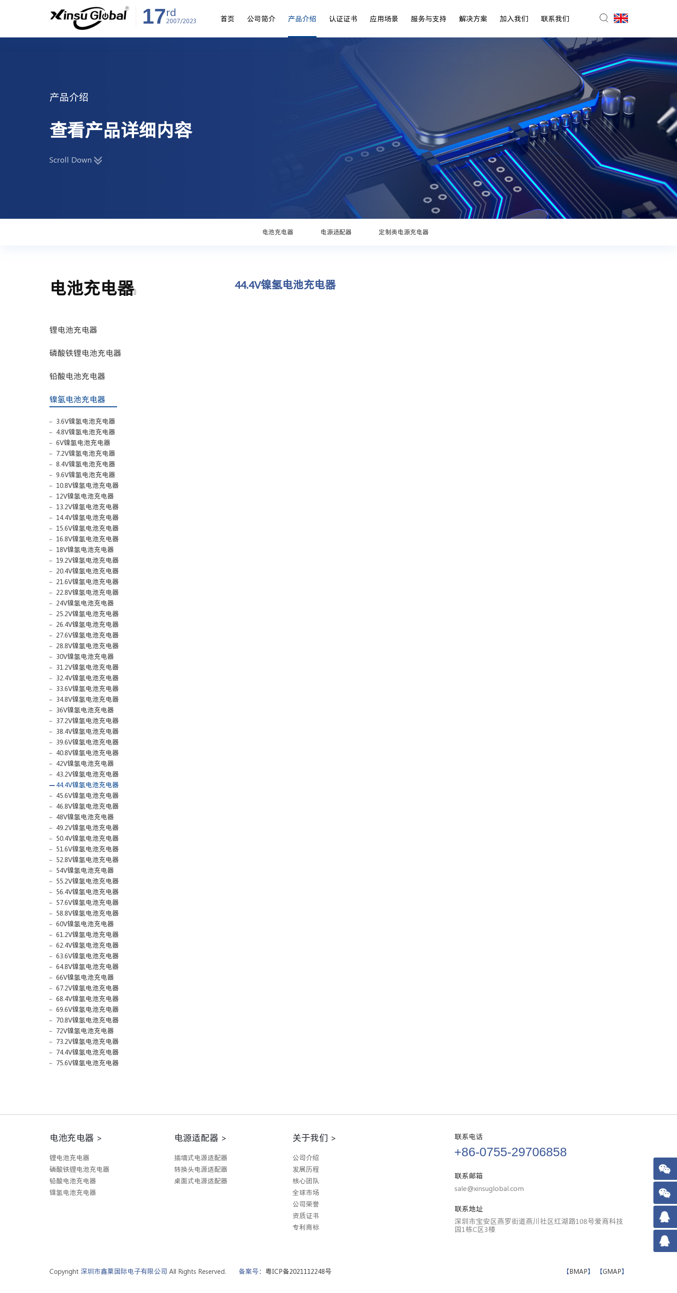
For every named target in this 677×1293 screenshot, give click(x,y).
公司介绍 (305, 1157)
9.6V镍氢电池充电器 (85, 474)
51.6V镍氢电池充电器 (87, 849)
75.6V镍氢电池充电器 (87, 1063)
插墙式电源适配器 (200, 1157)
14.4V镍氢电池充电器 (87, 517)
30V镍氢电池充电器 (85, 656)
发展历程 (305, 1169)
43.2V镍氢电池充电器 (87, 774)
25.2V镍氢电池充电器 (87, 613)
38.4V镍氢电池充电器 (87, 731)
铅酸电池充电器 (81, 376)
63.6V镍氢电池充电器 (87, 956)
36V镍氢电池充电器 (85, 710)
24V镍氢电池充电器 (85, 603)
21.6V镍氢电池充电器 (87, 581)
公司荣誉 (305, 1204)
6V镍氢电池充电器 (83, 442)
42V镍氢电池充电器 (85, 763)
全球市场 (305, 1192)
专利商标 (305, 1227)
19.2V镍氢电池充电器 (87, 560)
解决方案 (473, 18)
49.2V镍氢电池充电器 (87, 827)
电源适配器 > (200, 1137)
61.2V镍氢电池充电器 (87, 934)
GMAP (612, 1271)
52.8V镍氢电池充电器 (87, 859)
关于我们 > (314, 1137)
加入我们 (514, 18)
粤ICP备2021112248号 (298, 1271)
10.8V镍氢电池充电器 (87, 485)
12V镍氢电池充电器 (85, 496)
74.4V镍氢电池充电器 (87, 1052)
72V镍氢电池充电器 (85, 1030)
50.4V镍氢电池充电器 (87, 838)
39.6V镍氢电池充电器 (87, 742)
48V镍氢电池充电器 (85, 817)
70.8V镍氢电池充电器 (87, 1020)
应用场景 (384, 18)
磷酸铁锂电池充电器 (89, 353)
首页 (227, 18)
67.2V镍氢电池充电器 (87, 988)
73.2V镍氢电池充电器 (87, 1041)
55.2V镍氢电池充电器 (87, 881)
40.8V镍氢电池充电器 (87, 752)
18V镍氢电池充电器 (85, 549)
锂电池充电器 (77, 330)
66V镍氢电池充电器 (85, 977)
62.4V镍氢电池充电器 (87, 945)
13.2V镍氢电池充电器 (87, 506)
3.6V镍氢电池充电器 (85, 421)
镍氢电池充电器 (83, 399)
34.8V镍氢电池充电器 (87, 699)
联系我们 (555, 18)
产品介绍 (302, 18)
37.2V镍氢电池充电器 (87, 720)
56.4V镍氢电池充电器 (87, 891)
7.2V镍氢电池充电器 (85, 453)
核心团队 (305, 1181)
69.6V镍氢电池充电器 (87, 1009)
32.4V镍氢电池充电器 (87, 678)
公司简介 (261, 18)
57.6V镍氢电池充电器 (87, 902)
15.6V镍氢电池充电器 (87, 528)
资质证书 (305, 1215)
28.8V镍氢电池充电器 (87, 645)
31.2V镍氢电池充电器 (87, 667)
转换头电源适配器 (200, 1169)
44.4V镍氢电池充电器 (87, 785)
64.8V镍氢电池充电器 (87, 966)
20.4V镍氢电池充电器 (87, 571)
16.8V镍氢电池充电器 (87, 539)
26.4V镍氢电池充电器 (87, 624)
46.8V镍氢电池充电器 (87, 806)
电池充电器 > (75, 1137)
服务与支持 (428, 18)
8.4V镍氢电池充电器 (85, 464)
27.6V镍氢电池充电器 (87, 635)
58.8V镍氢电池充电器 (87, 913)
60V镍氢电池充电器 (85, 924)
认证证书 (343, 18)
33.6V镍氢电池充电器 (87, 688)
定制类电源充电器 (404, 232)
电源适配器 (336, 232)
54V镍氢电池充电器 (85, 870)
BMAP (578, 1271)
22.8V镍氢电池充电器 (87, 592)
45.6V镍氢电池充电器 (87, 795)
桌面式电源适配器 (200, 1181)
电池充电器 (277, 232)
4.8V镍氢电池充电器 (85, 432)
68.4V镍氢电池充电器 (87, 998)
